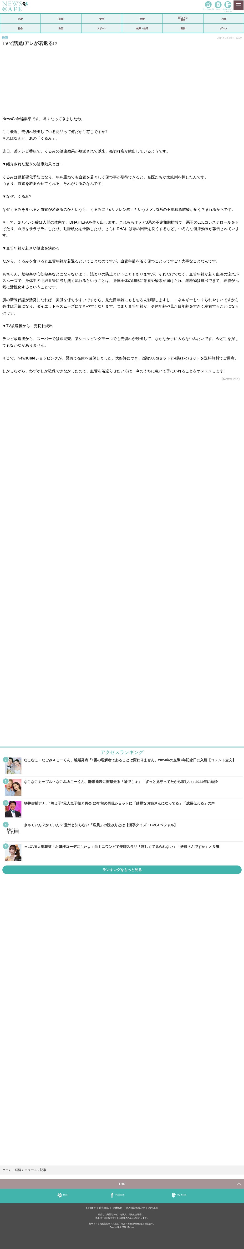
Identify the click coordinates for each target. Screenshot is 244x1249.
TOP (20, 19)
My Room (182, 1195)
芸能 (61, 19)
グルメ (223, 28)
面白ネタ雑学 (183, 18)
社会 (20, 28)
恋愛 (142, 19)
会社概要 (117, 1207)
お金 (223, 19)
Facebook (120, 1195)
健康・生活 (142, 28)
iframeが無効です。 (122, 541)
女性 (101, 19)
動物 (183, 28)
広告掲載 (104, 1207)
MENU (238, 5)
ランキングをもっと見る (122, 870)
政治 (61, 28)
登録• (228, 10)
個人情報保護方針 (135, 1207)
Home (65, 1195)
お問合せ (91, 1207)
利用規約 (153, 1207)
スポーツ (102, 28)
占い (218, 9)
